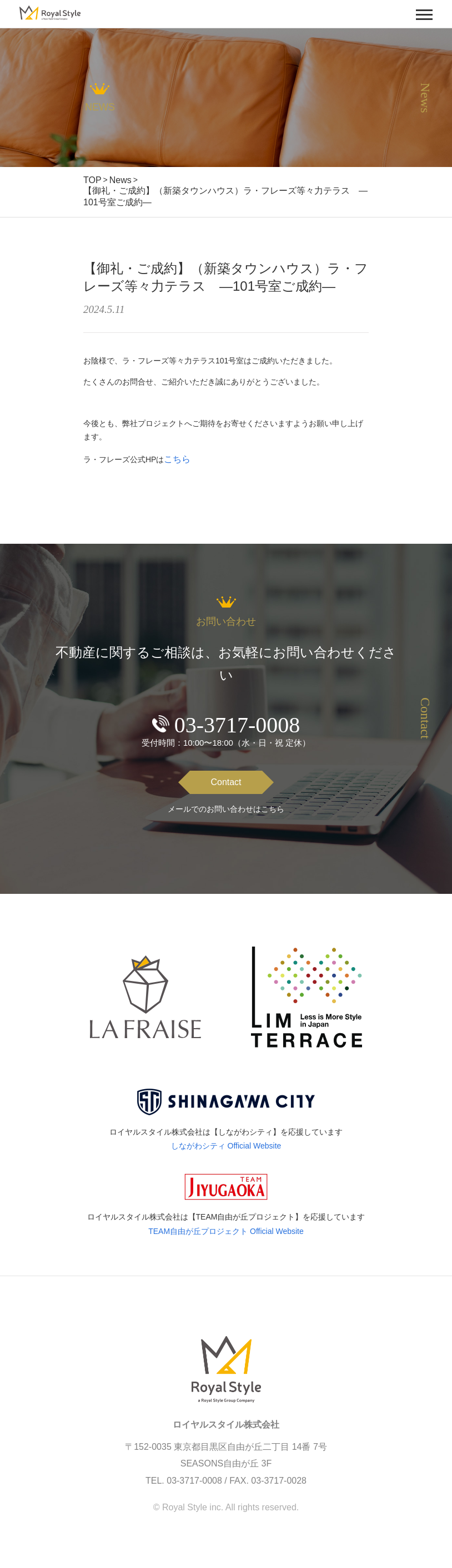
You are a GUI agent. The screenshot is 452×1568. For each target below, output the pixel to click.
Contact (225, 782)
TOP (92, 180)
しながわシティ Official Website (226, 1145)
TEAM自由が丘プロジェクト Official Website (226, 1231)
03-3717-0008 (237, 724)
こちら (177, 459)
